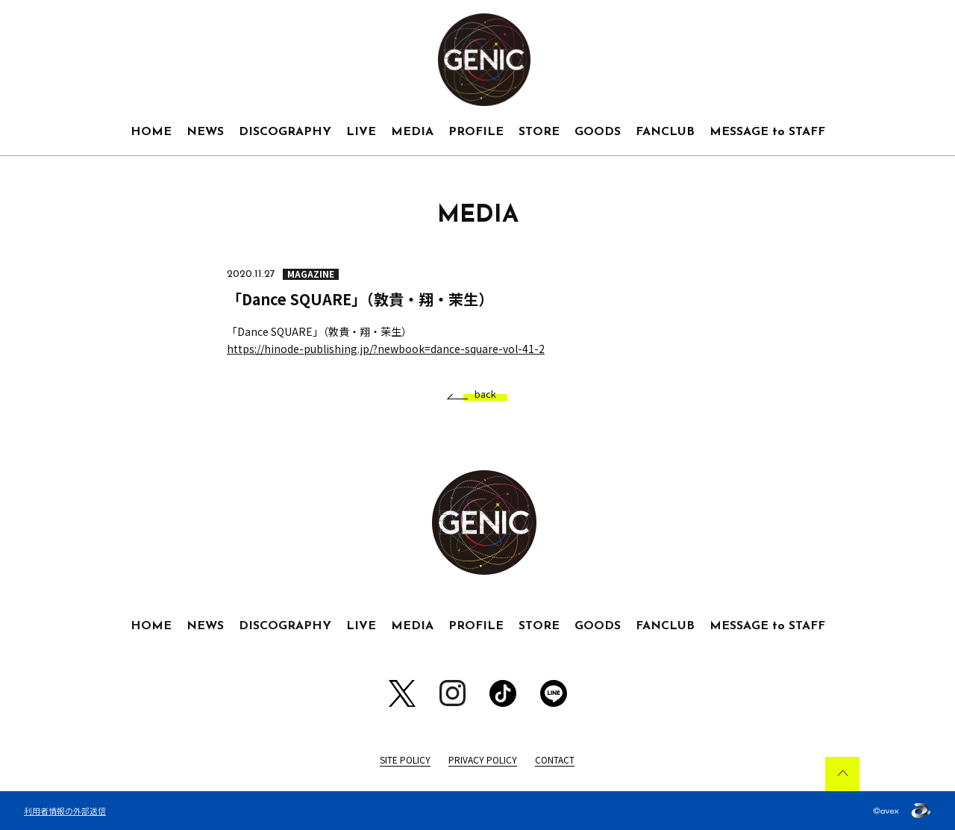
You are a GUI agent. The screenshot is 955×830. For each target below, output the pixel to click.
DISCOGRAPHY (285, 132)
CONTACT (554, 759)
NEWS (205, 132)
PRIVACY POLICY (482, 759)
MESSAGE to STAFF (767, 132)
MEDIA (412, 132)
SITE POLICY (405, 759)
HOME (151, 132)
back (479, 394)
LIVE (361, 132)
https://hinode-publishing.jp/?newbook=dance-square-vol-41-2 (386, 348)
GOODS (597, 132)
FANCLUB (665, 132)
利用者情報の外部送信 (65, 811)
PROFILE (476, 132)
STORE (539, 132)
